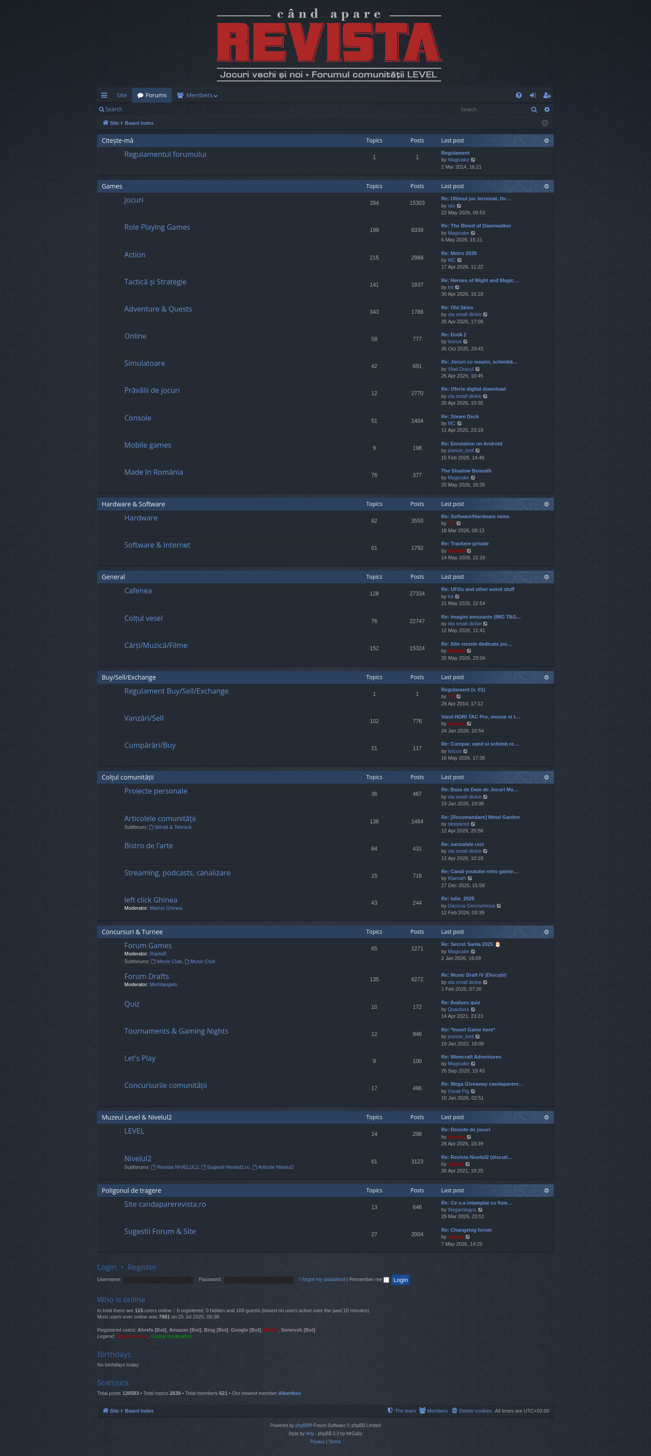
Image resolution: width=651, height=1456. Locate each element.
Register (172, 109)
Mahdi (271, 1330)
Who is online (121, 1299)
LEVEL (134, 1131)
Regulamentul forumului (165, 154)
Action (135, 255)
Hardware (141, 518)
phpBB (302, 1425)
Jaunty (456, 1164)
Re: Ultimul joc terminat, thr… (476, 198)
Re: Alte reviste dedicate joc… (476, 644)
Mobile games (147, 445)
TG (451, 523)
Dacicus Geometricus (471, 905)
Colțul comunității (128, 777)
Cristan (456, 550)
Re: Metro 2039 (458, 253)
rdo (451, 205)
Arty (310, 1433)
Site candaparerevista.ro (165, 1204)
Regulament (455, 153)
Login (142, 109)
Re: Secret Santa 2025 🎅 (471, 944)
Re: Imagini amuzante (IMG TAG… (481, 616)
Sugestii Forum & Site (160, 1231)
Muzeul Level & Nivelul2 (137, 1117)
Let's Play (140, 1058)
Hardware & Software (133, 504)
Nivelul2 (137, 1158)
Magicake (458, 159)
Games (112, 186)
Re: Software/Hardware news (475, 516)
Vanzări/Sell (144, 718)
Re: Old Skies (457, 307)
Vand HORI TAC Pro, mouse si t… (480, 716)
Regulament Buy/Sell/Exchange (176, 691)
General (113, 576)
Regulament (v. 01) (463, 689)
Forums (156, 95)
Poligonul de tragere (131, 1190)
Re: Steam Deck (460, 416)
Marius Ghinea (166, 908)
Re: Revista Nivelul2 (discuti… (477, 1157)
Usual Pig (458, 1091)
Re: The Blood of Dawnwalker (476, 225)
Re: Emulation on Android (471, 443)
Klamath (457, 878)
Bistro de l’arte (148, 846)
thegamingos (462, 1209)
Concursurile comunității (165, 1085)
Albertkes (289, 1393)
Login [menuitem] (534, 97)
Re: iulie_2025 (457, 898)
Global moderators (171, 1336)
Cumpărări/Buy (149, 745)
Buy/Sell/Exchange (129, 677)
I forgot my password (322, 1279)
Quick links (106, 97)
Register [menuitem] (549, 97)
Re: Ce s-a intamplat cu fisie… (477, 1202)
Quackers (458, 1009)
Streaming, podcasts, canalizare (177, 873)
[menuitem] (378, 95)
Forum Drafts (146, 976)
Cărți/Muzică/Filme (155, 645)
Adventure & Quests (158, 309)
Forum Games (148, 945)
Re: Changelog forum (466, 1230)
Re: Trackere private (465, 543)
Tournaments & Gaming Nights (176, 1031)
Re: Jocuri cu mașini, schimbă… (479, 361)
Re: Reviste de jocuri (466, 1129)
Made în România (153, 472)
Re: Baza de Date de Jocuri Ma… (480, 789)
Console (137, 418)
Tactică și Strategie (155, 282)
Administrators (132, 1336)
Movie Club (166, 961)
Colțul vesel (143, 618)
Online (135, 336)
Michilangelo (163, 984)
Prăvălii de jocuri (152, 390)
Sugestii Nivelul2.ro (225, 1167)
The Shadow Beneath (466, 470)
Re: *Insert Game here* (468, 1029)
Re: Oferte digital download (473, 389)
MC (452, 260)
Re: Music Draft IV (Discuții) (473, 975)
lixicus (455, 341)
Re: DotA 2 (454, 334)
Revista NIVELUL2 (174, 1167)
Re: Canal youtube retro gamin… (480, 871)
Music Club (199, 961)
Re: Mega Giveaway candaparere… (482, 1084)
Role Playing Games (157, 227)
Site (122, 95)
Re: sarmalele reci (462, 844)
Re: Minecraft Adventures (471, 1056)
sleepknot (458, 824)
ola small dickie (465, 314)
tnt (450, 287)
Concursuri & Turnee (132, 931)
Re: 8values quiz (460, 1002)
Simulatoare (144, 363)
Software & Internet (157, 545)
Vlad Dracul (461, 369)
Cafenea (138, 591)
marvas (457, 723)
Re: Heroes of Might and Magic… (480, 280)
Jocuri (133, 200)
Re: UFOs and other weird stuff (477, 589)
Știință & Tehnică (170, 827)
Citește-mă (117, 140)
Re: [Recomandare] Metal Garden (480, 817)
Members (199, 95)
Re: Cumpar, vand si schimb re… (480, 744)
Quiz (132, 1004)
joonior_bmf (461, 450)
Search (114, 109)
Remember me (369, 1279)
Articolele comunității (160, 818)
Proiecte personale (156, 791)
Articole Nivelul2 (273, 1167)
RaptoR (158, 953)
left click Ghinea (150, 900)
